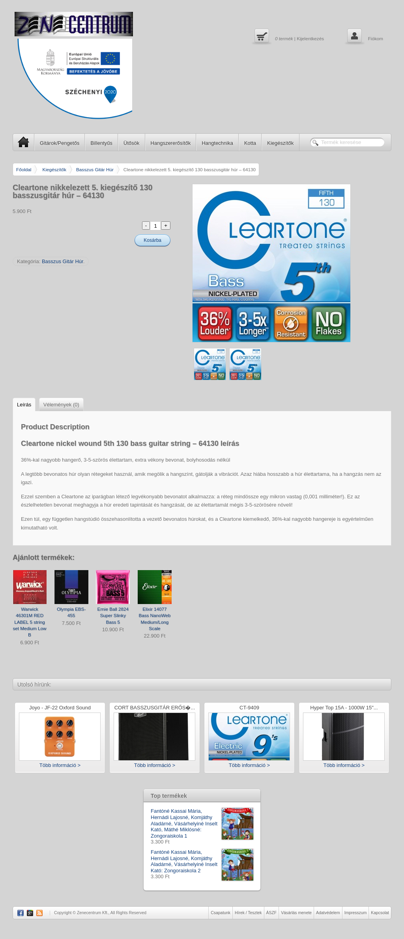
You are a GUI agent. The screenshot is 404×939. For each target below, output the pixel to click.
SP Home (21, 142)
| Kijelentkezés (288, 36)
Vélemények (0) (61, 405)
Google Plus (30, 913)
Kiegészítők (280, 143)
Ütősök (131, 143)
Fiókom (364, 36)
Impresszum (355, 913)
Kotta (250, 143)
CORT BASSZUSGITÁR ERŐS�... (154, 708)
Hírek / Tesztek (248, 913)
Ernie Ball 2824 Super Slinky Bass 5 (113, 615)
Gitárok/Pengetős (59, 143)
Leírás (24, 405)
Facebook (20, 913)
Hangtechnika (217, 143)
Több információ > (59, 765)
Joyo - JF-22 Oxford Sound (60, 708)
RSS (39, 913)
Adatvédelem (328, 913)
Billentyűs (101, 143)
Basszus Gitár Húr (95, 169)
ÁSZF (271, 913)
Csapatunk (220, 913)
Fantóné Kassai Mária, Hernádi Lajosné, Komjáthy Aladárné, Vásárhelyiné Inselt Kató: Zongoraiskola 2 (202, 861)
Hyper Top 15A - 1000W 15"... (344, 708)
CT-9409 (249, 708)
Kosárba (152, 240)
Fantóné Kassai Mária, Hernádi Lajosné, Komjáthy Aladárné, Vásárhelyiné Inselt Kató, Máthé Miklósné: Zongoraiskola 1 (202, 823)
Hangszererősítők (171, 143)
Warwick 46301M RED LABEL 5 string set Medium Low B (29, 622)
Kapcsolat (380, 913)
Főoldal (23, 169)
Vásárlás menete (296, 913)
